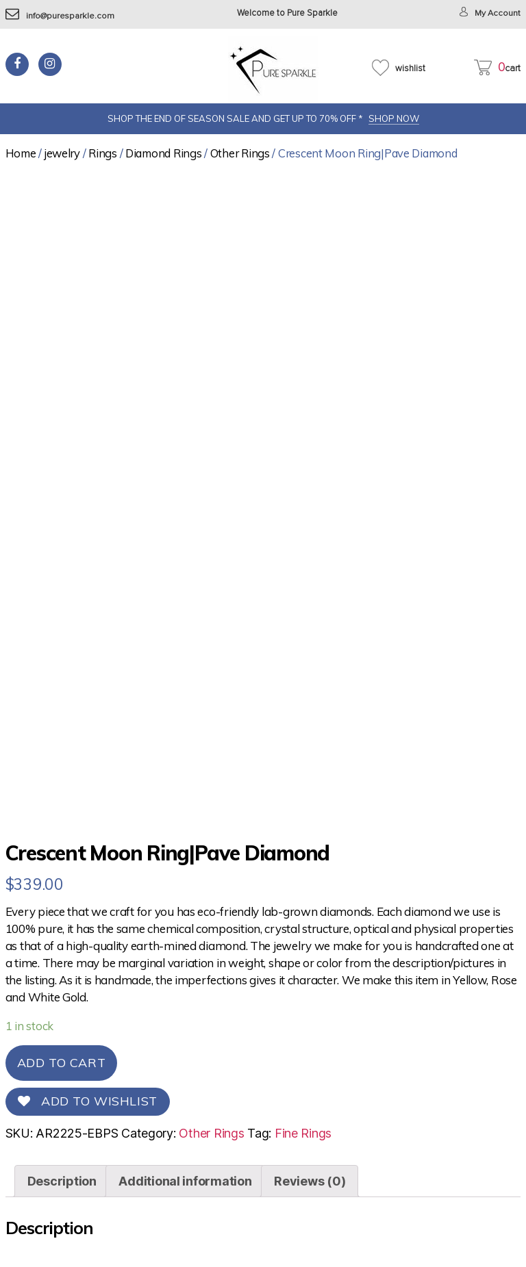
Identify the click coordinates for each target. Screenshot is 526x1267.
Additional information (184, 1181)
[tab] (62, 1181)
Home (20, 153)
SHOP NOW (393, 118)
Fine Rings (303, 1133)
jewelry (62, 153)
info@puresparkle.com (60, 16)
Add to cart (61, 1063)
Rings (102, 153)
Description (62, 1181)
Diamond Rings (163, 153)
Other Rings (240, 153)
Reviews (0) (309, 1181)
